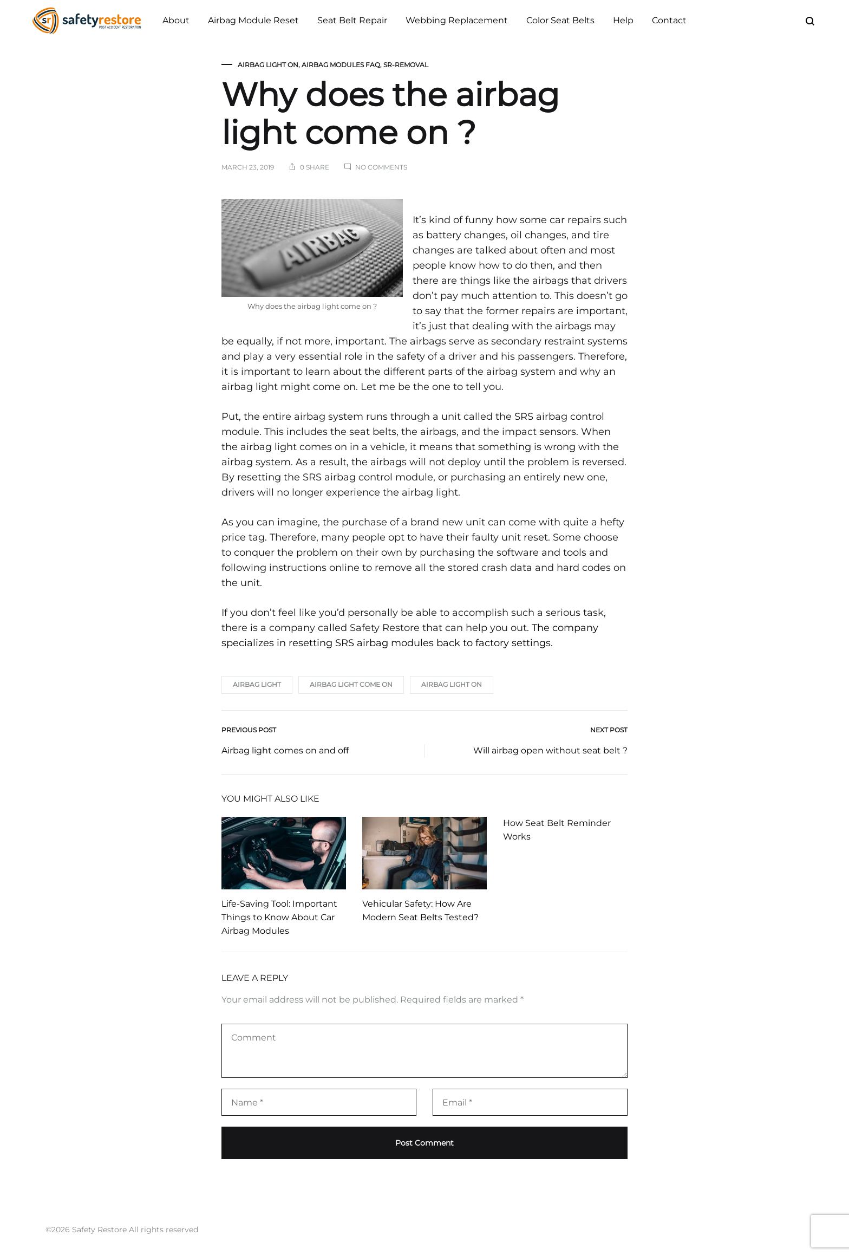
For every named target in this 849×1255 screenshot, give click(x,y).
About (176, 20)
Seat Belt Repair (352, 20)
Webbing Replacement (457, 20)
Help (623, 20)
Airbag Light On (268, 65)
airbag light (257, 684)
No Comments (381, 167)
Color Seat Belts (560, 20)
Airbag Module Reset (253, 20)
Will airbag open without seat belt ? (550, 750)
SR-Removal (405, 65)
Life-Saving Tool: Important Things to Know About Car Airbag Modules (279, 917)
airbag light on (451, 684)
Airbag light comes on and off (285, 750)
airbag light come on (351, 684)
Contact (669, 20)
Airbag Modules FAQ (341, 65)
